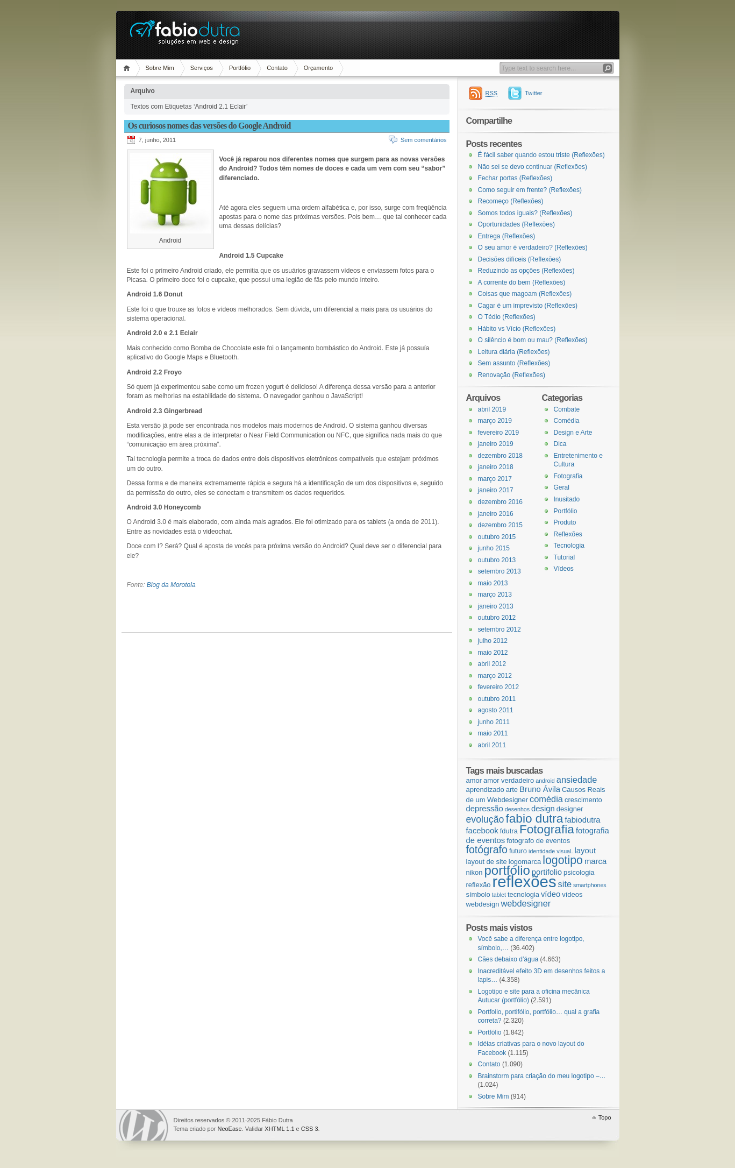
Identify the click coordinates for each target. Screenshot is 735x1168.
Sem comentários (424, 140)
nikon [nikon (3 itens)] (474, 872)
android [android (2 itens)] (545, 780)
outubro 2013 (497, 560)
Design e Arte (573, 432)
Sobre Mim (160, 68)
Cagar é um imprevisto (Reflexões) (527, 305)
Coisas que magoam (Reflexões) (525, 294)
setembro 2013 (499, 571)
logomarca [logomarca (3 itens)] (525, 862)
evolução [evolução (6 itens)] (485, 819)
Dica (560, 444)
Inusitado (567, 499)
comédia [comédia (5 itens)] (546, 799)
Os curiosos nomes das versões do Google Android (209, 125)
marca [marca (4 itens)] (595, 861)
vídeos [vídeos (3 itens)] (572, 894)
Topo (604, 1117)
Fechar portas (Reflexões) (515, 178)
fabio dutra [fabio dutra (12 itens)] (534, 818)
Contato (277, 68)
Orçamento (318, 68)
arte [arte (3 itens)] (512, 789)
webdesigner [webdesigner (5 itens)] (526, 903)
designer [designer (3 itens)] (569, 809)
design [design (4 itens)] (543, 808)
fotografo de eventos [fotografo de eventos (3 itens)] (538, 841)
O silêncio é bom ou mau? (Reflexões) (533, 340)
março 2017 (495, 479)
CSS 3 (309, 1128)
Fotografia (568, 476)
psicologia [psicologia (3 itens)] (579, 872)
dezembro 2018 (500, 455)
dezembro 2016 (500, 502)
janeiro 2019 (495, 444)
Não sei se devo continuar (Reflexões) (532, 167)
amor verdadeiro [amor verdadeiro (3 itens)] (508, 780)
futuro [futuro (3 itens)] (518, 851)
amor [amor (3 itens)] (474, 780)
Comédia (567, 420)
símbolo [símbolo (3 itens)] (478, 894)
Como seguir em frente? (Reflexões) (530, 190)
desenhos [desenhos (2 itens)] (517, 809)
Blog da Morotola (171, 585)
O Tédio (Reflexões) (507, 317)
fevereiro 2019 (498, 432)
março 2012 (495, 675)
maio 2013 (493, 583)
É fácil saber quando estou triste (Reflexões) (541, 155)
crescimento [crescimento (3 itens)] (583, 800)
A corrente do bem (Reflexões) (522, 282)
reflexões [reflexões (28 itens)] (524, 881)
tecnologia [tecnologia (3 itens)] (523, 894)
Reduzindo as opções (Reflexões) (526, 270)
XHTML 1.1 (279, 1128)
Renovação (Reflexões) (511, 375)
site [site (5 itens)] (565, 884)
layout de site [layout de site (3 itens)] (486, 862)
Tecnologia (569, 545)
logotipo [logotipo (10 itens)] (563, 860)
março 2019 (495, 420)
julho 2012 (493, 641)
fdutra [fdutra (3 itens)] (509, 831)
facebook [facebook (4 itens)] (482, 830)
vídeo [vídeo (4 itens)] (550, 894)
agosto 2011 (495, 710)
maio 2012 (493, 652)
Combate (567, 409)
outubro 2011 (497, 699)
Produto (565, 522)
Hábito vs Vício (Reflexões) (517, 328)
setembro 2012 (499, 629)
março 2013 (495, 594)
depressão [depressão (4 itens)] (484, 808)
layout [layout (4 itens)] (585, 850)
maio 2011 (493, 733)
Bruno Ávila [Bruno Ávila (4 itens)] (539, 789)
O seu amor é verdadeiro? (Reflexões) (533, 247)
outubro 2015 (497, 537)
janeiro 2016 (495, 514)
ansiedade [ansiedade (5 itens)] (576, 779)
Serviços (201, 68)
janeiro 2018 (495, 467)
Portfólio (240, 68)
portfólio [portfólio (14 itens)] (507, 870)
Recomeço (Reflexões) (511, 201)
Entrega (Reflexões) (507, 236)
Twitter (533, 93)
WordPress (143, 1125)
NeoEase (229, 1128)
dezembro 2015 (500, 525)
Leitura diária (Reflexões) (514, 352)
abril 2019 (492, 409)
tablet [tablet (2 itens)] (499, 894)
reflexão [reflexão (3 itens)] (478, 885)
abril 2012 (492, 664)
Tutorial (564, 557)
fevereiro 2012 (498, 687)
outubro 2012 (497, 617)
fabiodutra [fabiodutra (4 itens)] (582, 820)
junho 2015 (494, 548)
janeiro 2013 (495, 606)
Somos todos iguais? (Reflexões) (525, 213)
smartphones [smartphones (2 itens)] (589, 885)
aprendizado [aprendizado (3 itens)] (485, 789)
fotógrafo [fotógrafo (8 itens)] (487, 849)
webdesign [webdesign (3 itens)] (482, 904)
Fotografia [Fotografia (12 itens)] (546, 829)
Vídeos (564, 568)
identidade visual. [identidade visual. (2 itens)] (551, 851)
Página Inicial (128, 68)
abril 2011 (492, 745)
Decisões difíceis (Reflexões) (519, 259)
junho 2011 (494, 722)
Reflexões (568, 534)
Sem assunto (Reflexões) (514, 363)
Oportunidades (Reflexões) (516, 224)
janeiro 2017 (495, 490)
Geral (561, 487)
